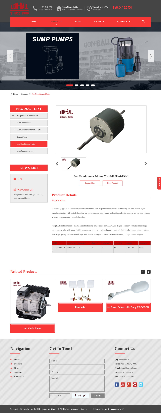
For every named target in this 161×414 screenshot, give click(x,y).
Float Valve (80, 307)
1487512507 (124, 360)
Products (56, 22)
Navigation (20, 349)
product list (29, 108)
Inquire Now (90, 183)
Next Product (112, 183)
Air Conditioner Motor (41, 94)
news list (28, 168)
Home (34, 22)
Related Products (24, 272)
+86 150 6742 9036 (129, 364)
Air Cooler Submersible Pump (29, 130)
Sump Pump (22, 137)
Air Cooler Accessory (26, 151)
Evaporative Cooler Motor (27, 115)
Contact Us (123, 22)
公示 (19, 179)
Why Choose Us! (25, 190)
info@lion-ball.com (45, 9)
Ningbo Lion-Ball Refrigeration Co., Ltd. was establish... (28, 196)
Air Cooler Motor (32, 329)
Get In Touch (61, 349)
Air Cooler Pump (24, 123)
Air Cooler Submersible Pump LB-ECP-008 (128, 307)
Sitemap (83, 409)
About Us (99, 22)
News (78, 22)
